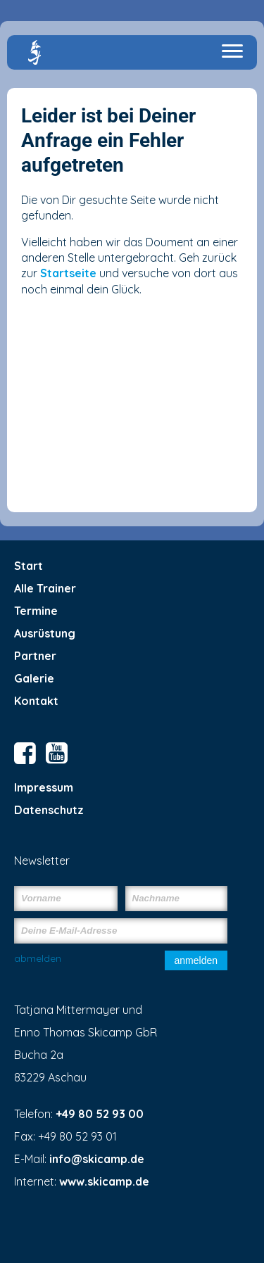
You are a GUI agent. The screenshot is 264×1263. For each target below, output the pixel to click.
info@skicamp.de (96, 1159)
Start (28, 566)
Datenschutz (49, 810)
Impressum (43, 787)
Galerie (34, 678)
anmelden (196, 960)
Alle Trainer (45, 588)
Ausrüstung (44, 633)
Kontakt (36, 701)
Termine (36, 611)
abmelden (37, 958)
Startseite (68, 273)
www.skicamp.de (104, 1181)
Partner (35, 656)
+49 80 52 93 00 (100, 1114)
